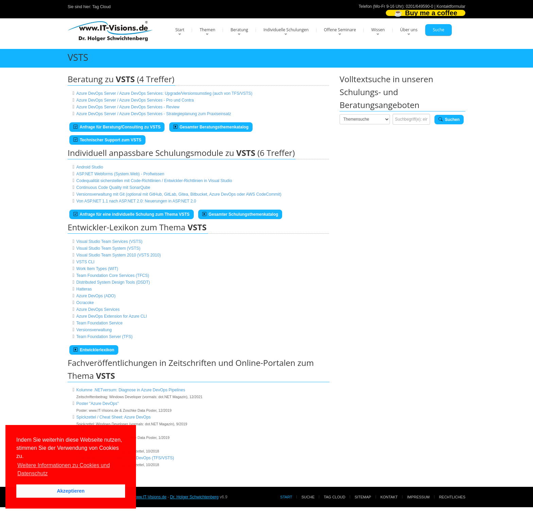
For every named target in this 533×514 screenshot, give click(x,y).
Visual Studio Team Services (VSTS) (109, 241)
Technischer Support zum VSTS (107, 140)
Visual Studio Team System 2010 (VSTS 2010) (118, 255)
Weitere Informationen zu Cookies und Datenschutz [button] (63, 469)
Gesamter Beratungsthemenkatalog (210, 127)
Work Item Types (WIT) (97, 268)
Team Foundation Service (99, 323)
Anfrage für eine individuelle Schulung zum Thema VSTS (131, 214)
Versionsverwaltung (94, 329)
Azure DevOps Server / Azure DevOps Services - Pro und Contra (135, 100)
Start (180, 30)
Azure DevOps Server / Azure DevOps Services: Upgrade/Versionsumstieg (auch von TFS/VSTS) (164, 93)
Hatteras (84, 289)
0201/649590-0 (419, 6)
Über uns (408, 30)
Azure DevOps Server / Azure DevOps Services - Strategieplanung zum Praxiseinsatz (153, 113)
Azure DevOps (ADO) (96, 296)
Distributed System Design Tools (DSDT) (113, 282)
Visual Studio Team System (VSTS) (108, 248)
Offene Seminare (340, 30)
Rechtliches (452, 497)
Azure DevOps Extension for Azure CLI (111, 316)
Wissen (378, 30)
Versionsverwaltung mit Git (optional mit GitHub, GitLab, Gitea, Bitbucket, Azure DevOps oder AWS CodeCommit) (178, 194)
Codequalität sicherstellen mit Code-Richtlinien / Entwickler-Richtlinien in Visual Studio (154, 180)
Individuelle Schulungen (286, 30)
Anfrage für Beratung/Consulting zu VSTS (116, 127)
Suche (438, 30)
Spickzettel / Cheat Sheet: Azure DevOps (113, 417)
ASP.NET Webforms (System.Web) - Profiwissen (120, 174)
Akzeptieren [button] (71, 491)
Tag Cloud (101, 6)
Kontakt (389, 497)
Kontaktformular (450, 6)
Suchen (449, 119)
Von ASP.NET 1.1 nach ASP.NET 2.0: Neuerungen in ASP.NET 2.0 (136, 201)
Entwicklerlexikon (93, 350)
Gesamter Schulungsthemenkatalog (240, 214)
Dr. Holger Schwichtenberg (194, 497)
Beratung (239, 30)
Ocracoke (85, 302)
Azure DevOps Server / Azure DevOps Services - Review (127, 107)
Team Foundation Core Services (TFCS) (112, 275)
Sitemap (363, 497)
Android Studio (89, 167)
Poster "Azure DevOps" (97, 403)
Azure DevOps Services (98, 309)
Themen (207, 30)
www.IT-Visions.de (150, 497)
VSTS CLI (85, 262)
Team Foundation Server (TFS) (104, 336)
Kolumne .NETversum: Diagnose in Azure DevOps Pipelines (130, 390)
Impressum (418, 497)
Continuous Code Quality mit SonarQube (113, 187)
